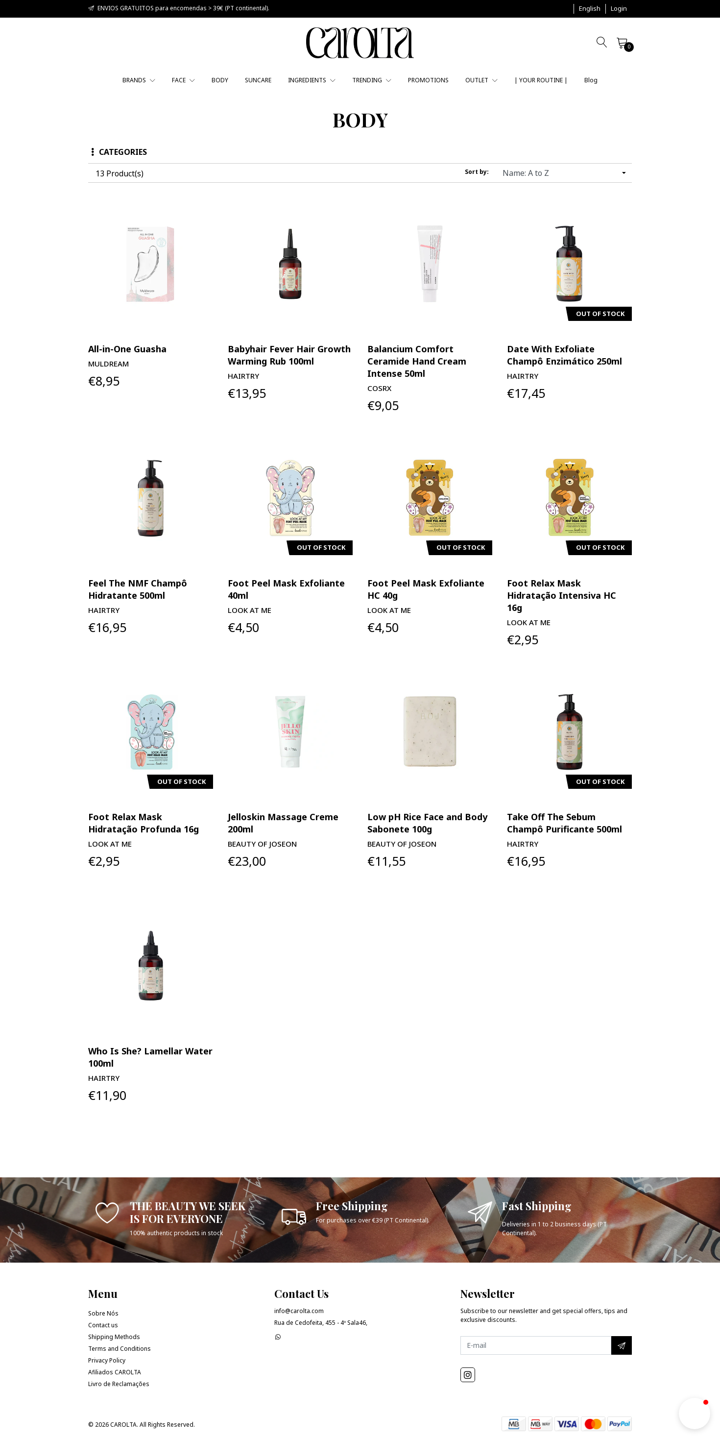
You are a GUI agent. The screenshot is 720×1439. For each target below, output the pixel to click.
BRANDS (138, 80)
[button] (589, 9)
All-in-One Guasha (127, 349)
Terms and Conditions (119, 1348)
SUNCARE (258, 80)
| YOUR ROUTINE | (541, 80)
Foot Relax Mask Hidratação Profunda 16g (143, 823)
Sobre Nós (103, 1313)
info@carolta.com (299, 1311)
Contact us (103, 1325)
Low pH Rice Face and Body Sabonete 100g (427, 823)
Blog (591, 80)
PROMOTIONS (428, 80)
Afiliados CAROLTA (114, 1372)
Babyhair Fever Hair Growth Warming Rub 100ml (289, 355)
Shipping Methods (114, 1337)
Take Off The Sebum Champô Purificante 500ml (564, 823)
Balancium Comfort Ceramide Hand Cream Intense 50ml (416, 361)
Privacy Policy (106, 1360)
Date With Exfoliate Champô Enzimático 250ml (564, 355)
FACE (183, 80)
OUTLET (481, 80)
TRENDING (371, 80)
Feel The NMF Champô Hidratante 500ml (137, 589)
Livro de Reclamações (118, 1384)
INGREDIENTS (312, 80)
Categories (119, 151)
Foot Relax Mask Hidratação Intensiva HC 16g (561, 595)
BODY (220, 80)
